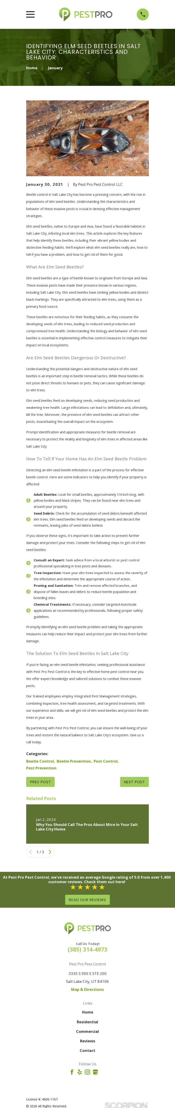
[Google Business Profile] (95, 1072)
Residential (87, 1021)
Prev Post (40, 782)
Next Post (134, 782)
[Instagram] (87, 1072)
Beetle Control (40, 761)
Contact (87, 1050)
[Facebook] (72, 1072)
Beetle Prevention (74, 761)
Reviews (87, 1041)
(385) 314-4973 (87, 949)
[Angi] (103, 1072)
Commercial (87, 1031)
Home (87, 1012)
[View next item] (50, 852)
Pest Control (106, 761)
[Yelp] (79, 1072)
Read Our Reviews (87, 899)
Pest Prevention (41, 768)
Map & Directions (87, 989)
